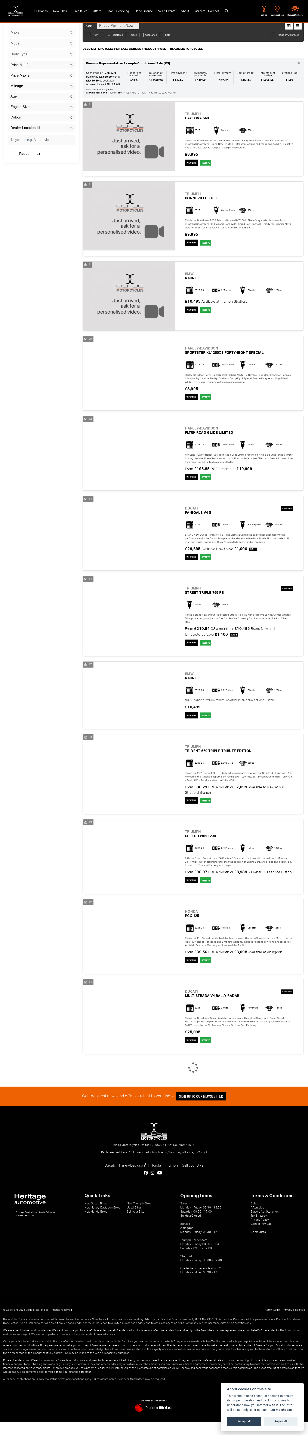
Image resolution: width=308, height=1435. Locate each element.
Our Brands (34, 9)
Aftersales (257, 1220)
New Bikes (54, 9)
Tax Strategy (259, 1228)
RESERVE (212, 163)
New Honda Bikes (95, 1224)
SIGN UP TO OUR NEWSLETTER (203, 1109)
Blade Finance (138, 9)
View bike (193, 163)
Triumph (171, 1178)
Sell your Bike (192, 1178)
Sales (254, 1216)
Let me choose (281, 1410)
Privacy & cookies (294, 1322)
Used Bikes (74, 9)
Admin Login (272, 1322)
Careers (194, 9)
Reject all (280, 1421)
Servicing (117, 9)
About (179, 9)
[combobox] (42, 32)
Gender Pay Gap (261, 1236)
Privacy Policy (260, 1232)
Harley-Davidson (132, 1178)
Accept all (244, 1421)
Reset (53, 153)
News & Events (160, 9)
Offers (91, 9)
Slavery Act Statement (265, 1224)
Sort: (89, 26)
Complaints (258, 1244)
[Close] (298, 63)
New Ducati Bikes (95, 1216)
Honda (156, 1178)
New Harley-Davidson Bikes (102, 1220)
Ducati (110, 1178)
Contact (208, 9)
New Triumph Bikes (139, 1216)
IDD (253, 1240)
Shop (104, 9)
